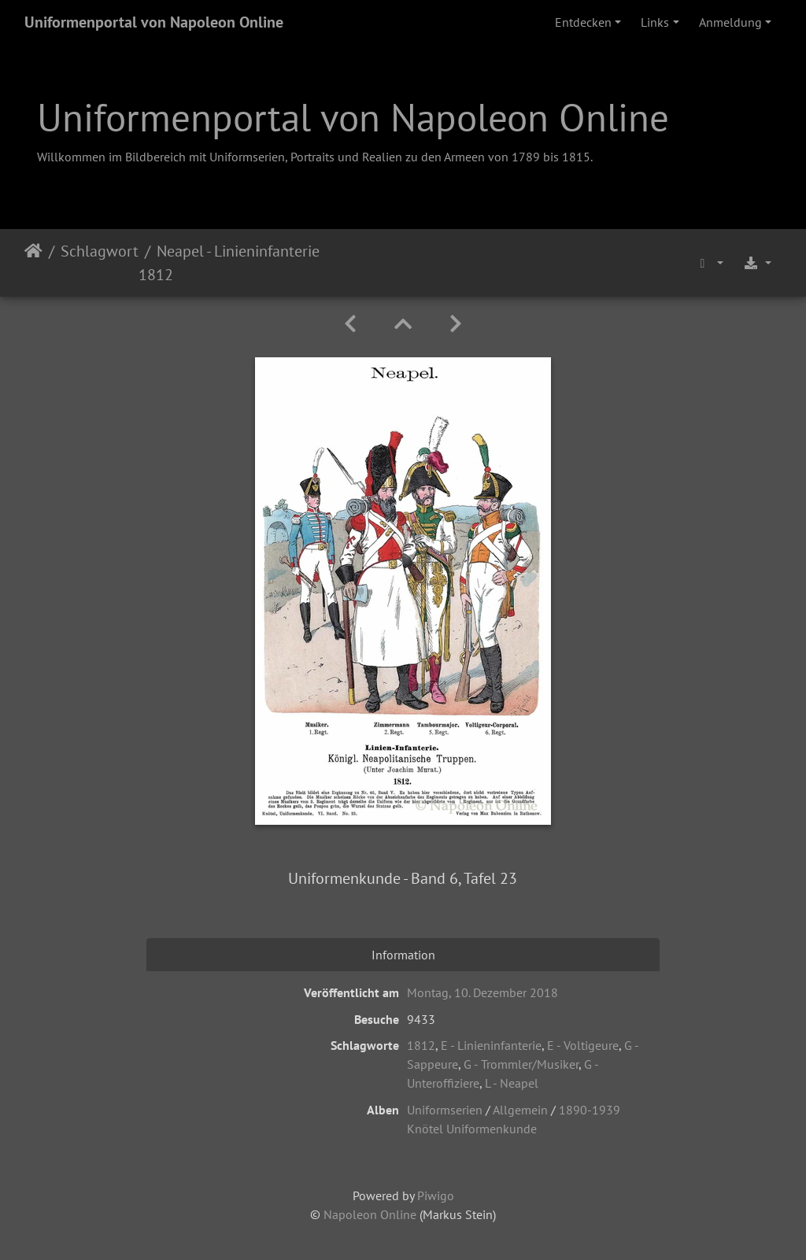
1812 (421, 1045)
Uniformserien (444, 1110)
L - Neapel (511, 1083)
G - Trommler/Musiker (521, 1064)
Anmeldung (730, 22)
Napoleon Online (370, 1214)
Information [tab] (403, 955)
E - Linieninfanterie (491, 1045)
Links (655, 22)
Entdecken (583, 22)
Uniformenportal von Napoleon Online (153, 22)
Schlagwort (100, 251)
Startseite (33, 262)
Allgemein (520, 1110)
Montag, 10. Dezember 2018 (482, 992)
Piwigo (435, 1195)
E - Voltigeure (583, 1045)
